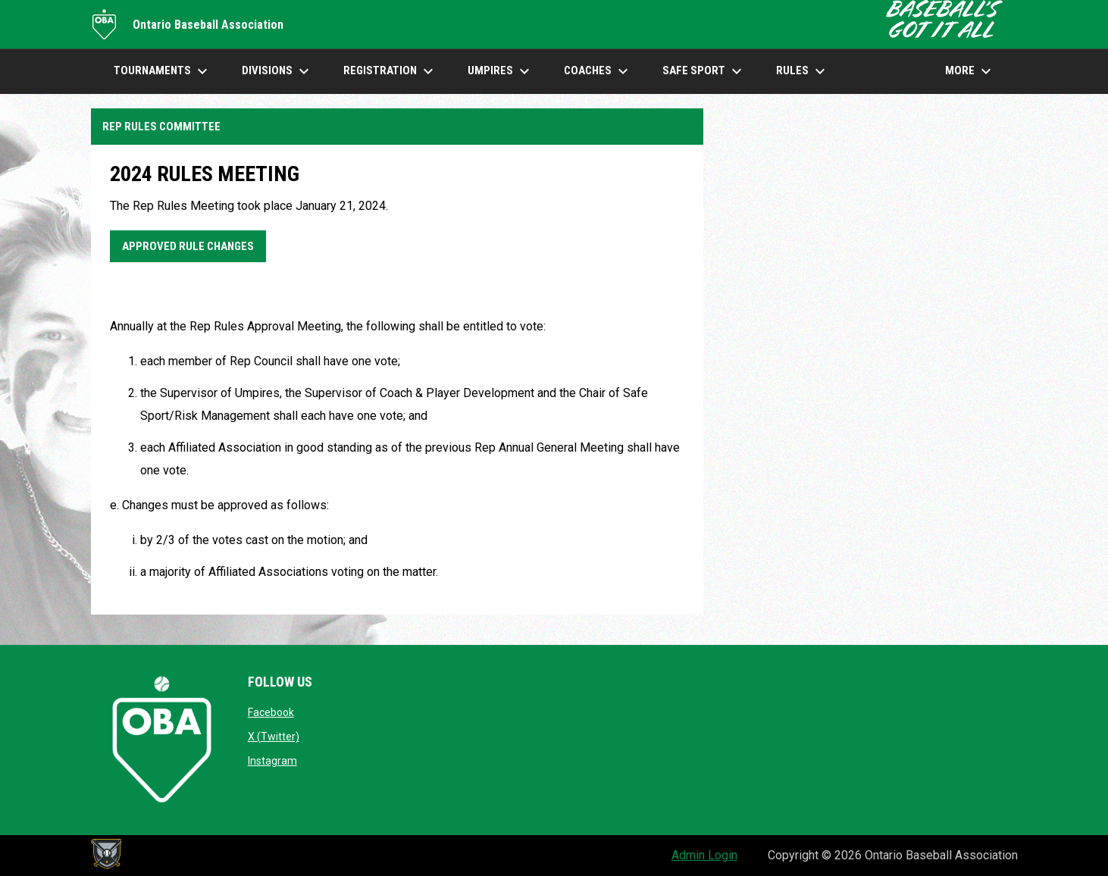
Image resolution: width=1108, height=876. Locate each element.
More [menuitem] (970, 71)
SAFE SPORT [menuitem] (704, 71)
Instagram (272, 761)
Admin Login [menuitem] (704, 855)
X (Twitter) (273, 737)
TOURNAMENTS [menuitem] (162, 71)
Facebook (271, 712)
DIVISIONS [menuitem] (277, 71)
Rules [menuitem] (802, 71)
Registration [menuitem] (390, 71)
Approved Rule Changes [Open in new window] (188, 246)
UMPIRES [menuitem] (501, 71)
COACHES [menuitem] (598, 71)
